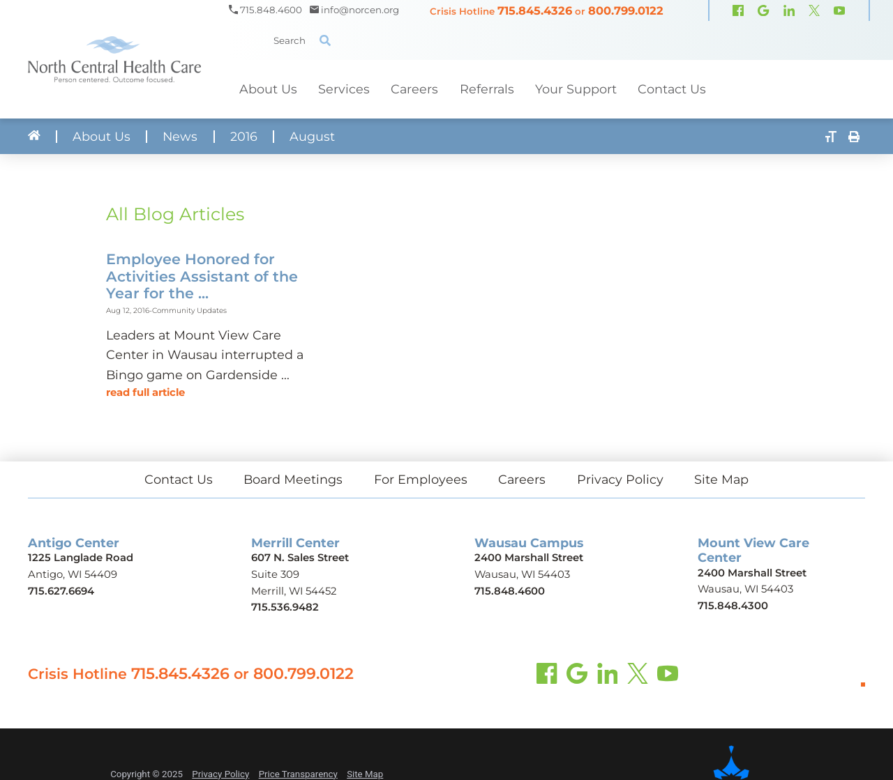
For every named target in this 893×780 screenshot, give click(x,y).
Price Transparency (298, 774)
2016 (243, 136)
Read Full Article (145, 392)
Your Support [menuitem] (576, 89)
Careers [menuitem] (414, 89)
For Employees (420, 479)
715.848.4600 (509, 591)
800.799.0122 (625, 10)
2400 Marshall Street (528, 557)
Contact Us (178, 479)
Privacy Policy (620, 479)
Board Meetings (293, 479)
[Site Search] (325, 40)
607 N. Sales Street (300, 557)
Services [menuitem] (344, 89)
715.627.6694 (61, 591)
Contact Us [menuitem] (672, 89)
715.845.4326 (534, 10)
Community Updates (189, 310)
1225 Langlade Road (80, 557)
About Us (101, 136)
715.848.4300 (733, 605)
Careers (522, 479)
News (180, 136)
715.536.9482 (285, 607)
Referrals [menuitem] (487, 89)
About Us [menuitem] (268, 89)
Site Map (721, 479)
